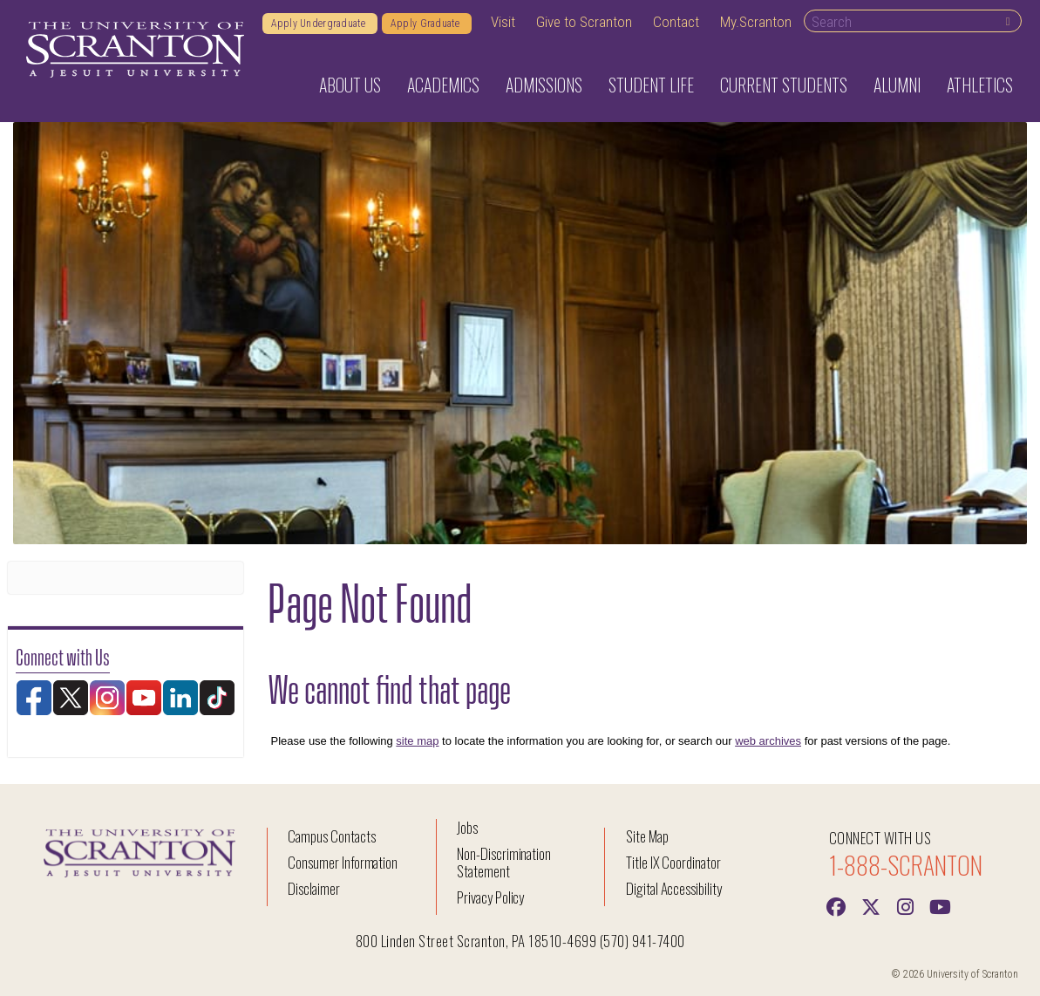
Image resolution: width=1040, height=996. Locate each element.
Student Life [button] (651, 85)
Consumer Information (343, 862)
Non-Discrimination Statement (504, 862)
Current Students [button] (783, 85)
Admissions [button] (544, 85)
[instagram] (905, 905)
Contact (676, 22)
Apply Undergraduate (320, 23)
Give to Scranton (584, 22)
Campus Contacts (331, 836)
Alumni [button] (897, 85)
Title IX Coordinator (673, 862)
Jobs (467, 827)
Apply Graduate (427, 23)
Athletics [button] (980, 85)
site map (417, 740)
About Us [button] (350, 85)
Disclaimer (314, 888)
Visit (503, 22)
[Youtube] (940, 905)
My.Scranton (756, 22)
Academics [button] (443, 85)
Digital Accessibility (674, 888)
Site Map (647, 836)
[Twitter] (870, 905)
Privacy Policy (490, 897)
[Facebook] (836, 905)
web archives (768, 740)
